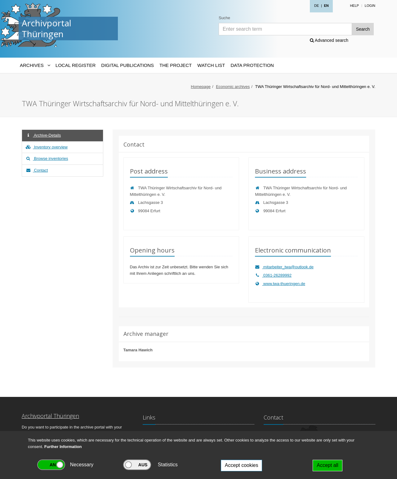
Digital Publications (127, 65)
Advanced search (329, 40)
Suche (224, 17)
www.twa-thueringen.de (280, 283)
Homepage (201, 86)
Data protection (252, 65)
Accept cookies (241, 465)
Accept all (327, 465)
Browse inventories (46, 158)
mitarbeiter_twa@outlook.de (284, 267)
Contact (36, 170)
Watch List (211, 65)
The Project (175, 65)
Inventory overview (46, 147)
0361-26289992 (273, 275)
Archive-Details (43, 135)
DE (316, 5)
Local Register (76, 65)
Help (354, 5)
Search (363, 29)
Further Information (63, 446)
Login (370, 5)
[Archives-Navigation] (35, 65)
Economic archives (233, 86)
